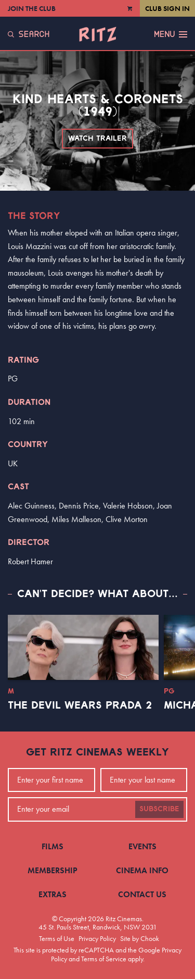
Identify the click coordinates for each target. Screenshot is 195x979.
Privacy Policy (97, 938)
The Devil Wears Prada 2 (80, 705)
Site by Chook (139, 938)
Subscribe (159, 809)
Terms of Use (56, 938)
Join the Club (32, 8)
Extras (52, 894)
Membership (52, 870)
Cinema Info (142, 870)
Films (52, 846)
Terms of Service (103, 958)
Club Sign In (167, 8)
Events (142, 846)
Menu (170, 34)
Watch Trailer (97, 138)
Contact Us (142, 894)
